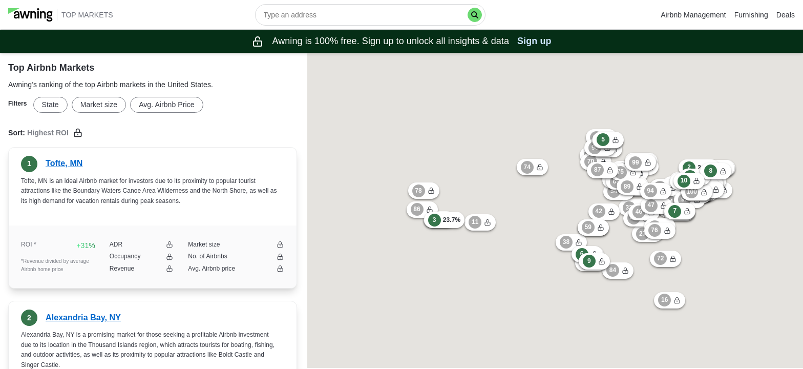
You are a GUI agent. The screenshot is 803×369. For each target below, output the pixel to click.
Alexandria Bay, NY (83, 317)
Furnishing (751, 15)
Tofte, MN (64, 163)
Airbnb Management (693, 15)
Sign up (534, 41)
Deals (785, 15)
